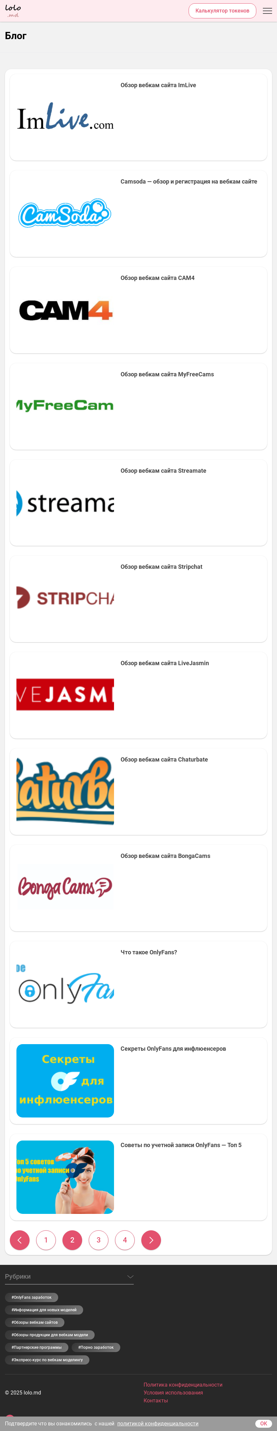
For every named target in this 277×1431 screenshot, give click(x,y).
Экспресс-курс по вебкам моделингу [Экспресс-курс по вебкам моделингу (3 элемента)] (48, 1360)
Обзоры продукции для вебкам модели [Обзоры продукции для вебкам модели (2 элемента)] (51, 1335)
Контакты (156, 1400)
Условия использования (173, 1393)
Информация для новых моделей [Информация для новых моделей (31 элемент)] (45, 1310)
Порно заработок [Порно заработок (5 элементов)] (97, 1347)
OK (263, 1423)
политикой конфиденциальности (157, 1423)
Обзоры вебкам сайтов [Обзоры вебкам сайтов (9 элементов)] (36, 1322)
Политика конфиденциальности (183, 1385)
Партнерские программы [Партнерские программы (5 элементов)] (38, 1347)
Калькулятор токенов (222, 11)
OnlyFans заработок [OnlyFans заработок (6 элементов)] (33, 1297)
